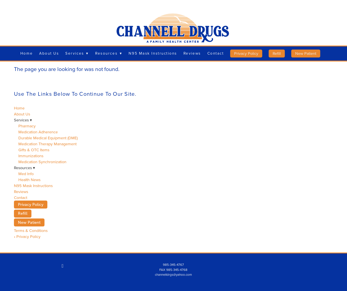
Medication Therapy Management (47, 144)
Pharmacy (27, 126)
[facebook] (62, 265)
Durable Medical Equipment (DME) (48, 138)
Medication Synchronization (42, 162)
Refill (277, 53)
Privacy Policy (246, 53)
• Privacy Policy (27, 236)
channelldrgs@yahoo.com (173, 274)
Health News (29, 179)
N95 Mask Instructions (153, 53)
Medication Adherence (38, 132)
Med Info (26, 173)
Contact (215, 53)
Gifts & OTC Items (33, 150)
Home (26, 53)
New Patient (305, 53)
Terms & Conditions (31, 230)
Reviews (192, 53)
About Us (49, 53)
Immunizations (30, 156)
